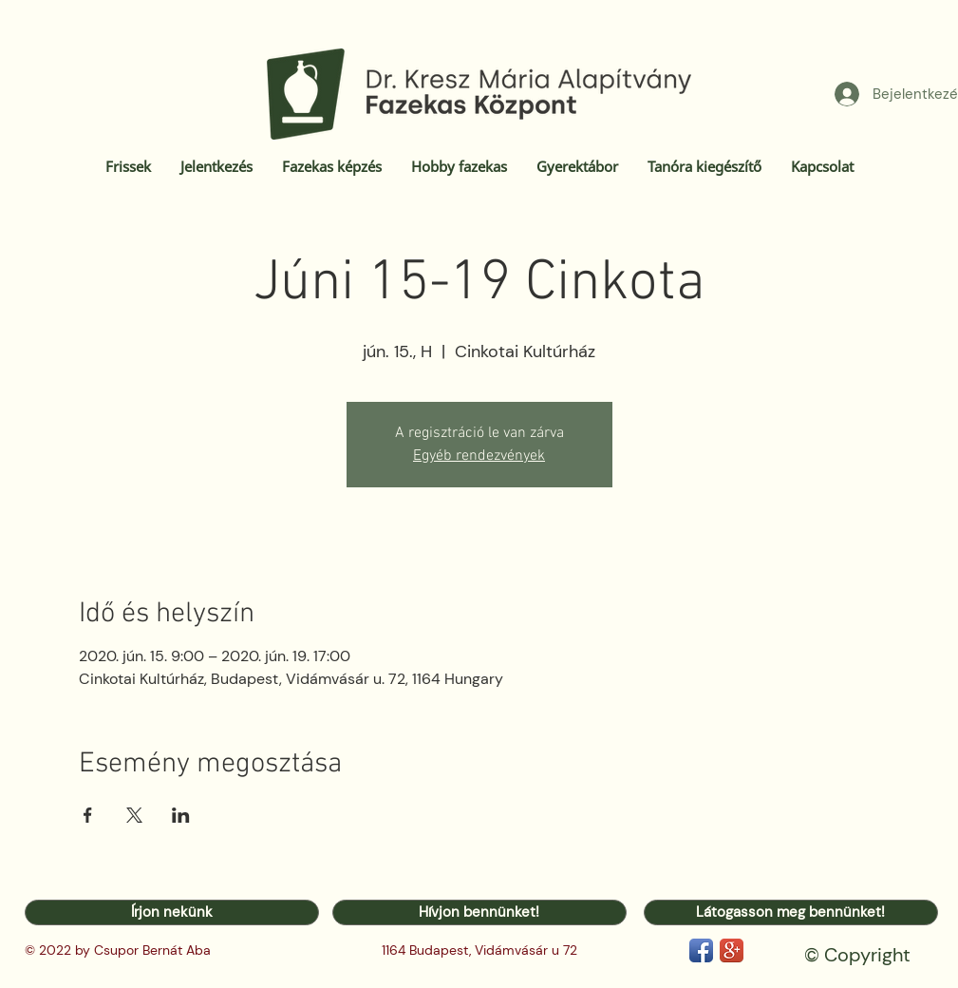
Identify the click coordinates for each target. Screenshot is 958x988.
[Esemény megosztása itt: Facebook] (88, 815)
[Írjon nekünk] (172, 912)
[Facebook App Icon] (701, 950)
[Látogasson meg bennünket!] (791, 912)
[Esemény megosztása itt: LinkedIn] (181, 815)
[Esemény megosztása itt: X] (134, 815)
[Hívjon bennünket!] (479, 912)
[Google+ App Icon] (731, 950)
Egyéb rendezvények (479, 456)
